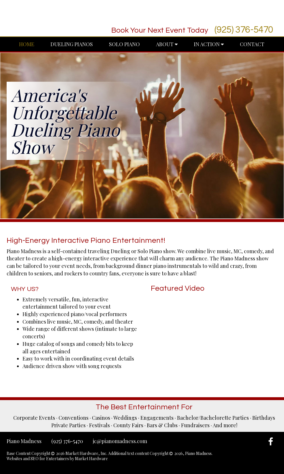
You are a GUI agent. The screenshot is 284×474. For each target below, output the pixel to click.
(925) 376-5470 (244, 30)
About (167, 44)
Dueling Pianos (71, 44)
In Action (209, 44)
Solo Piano (124, 44)
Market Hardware (91, 458)
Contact (252, 44)
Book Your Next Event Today (159, 30)
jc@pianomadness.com (120, 441)
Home (26, 44)
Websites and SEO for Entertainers (38, 458)
